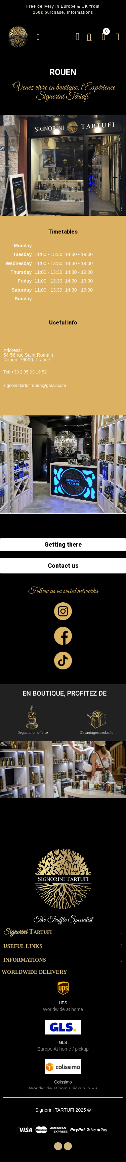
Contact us (63, 565)
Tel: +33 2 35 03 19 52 (25, 371)
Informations (80, 12)
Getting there (63, 544)
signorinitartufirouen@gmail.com (34, 385)
